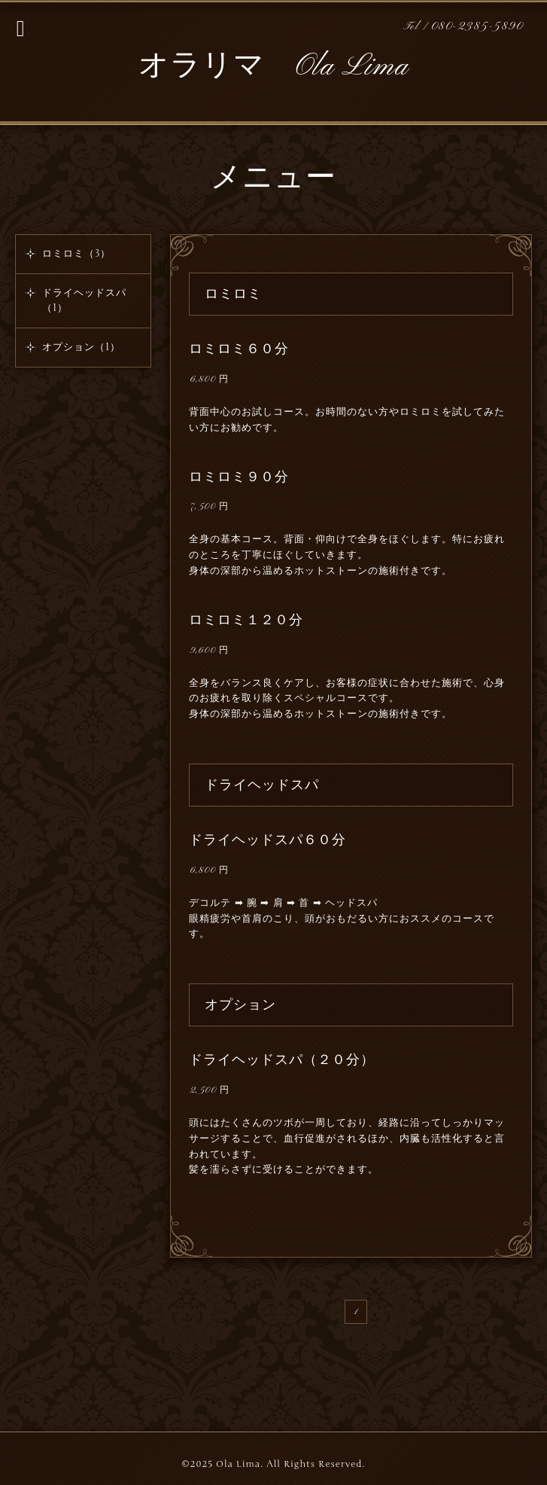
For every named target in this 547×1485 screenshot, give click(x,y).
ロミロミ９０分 (239, 476)
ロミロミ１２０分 (246, 619)
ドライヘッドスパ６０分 (267, 839)
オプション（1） (81, 347)
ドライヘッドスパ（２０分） (282, 1059)
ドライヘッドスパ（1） (84, 300)
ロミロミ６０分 (239, 348)
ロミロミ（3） (76, 254)
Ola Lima (238, 1464)
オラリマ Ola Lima (273, 67)
